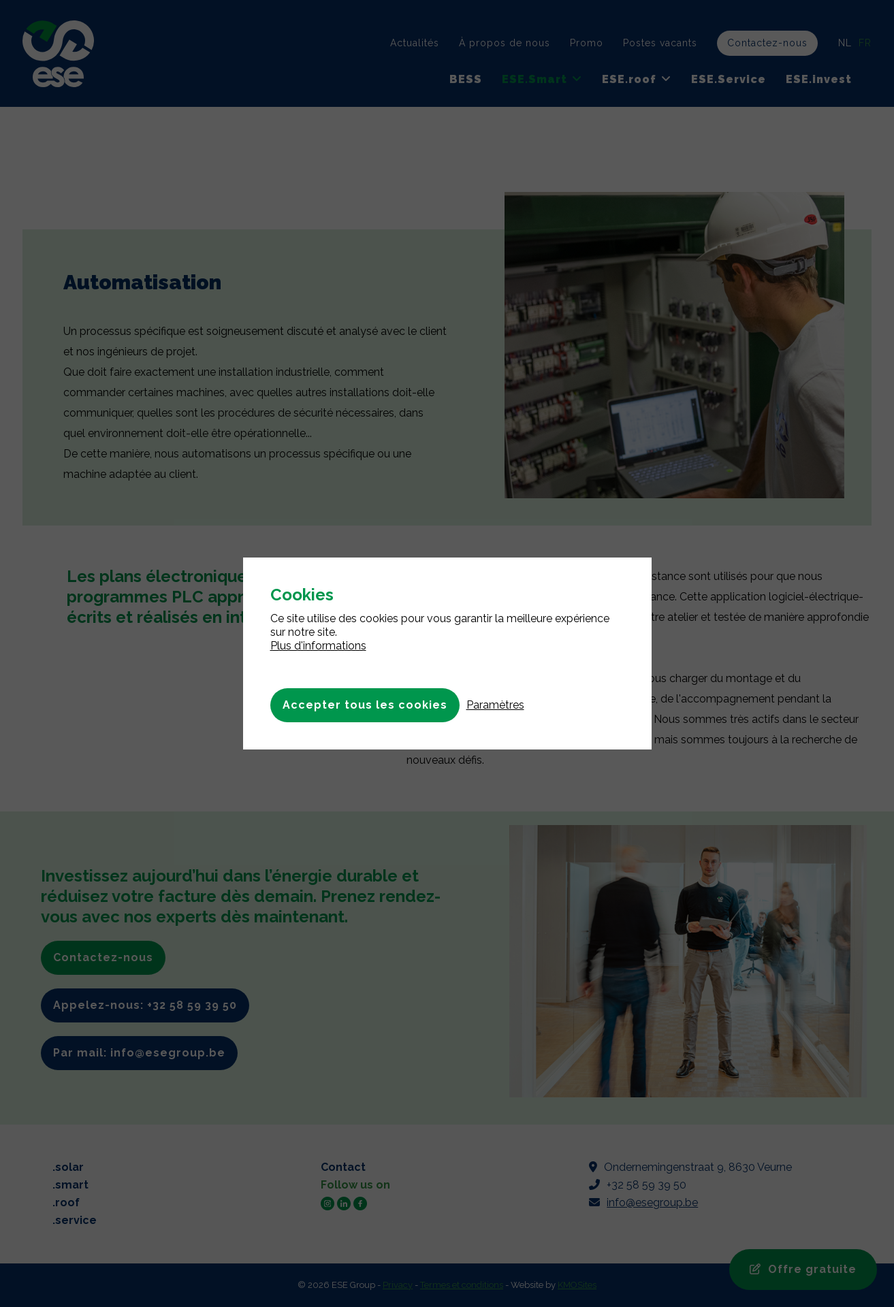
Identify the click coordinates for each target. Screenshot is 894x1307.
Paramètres (495, 704)
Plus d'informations (318, 645)
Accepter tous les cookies (365, 704)
